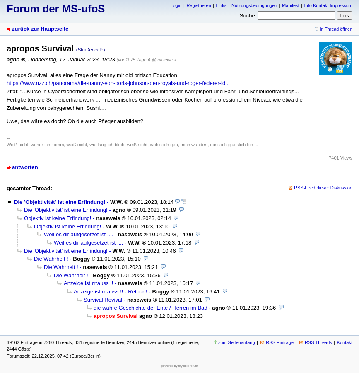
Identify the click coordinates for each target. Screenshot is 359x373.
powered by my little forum (179, 366)
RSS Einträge (280, 342)
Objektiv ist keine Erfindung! (58, 218)
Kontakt (344, 342)
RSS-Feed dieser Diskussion (323, 187)
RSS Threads (318, 342)
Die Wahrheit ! (51, 259)
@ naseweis (164, 59)
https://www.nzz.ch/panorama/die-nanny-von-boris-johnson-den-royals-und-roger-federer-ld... (118, 83)
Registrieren (198, 5)
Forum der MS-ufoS (56, 9)
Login (176, 5)
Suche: (248, 15)
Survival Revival (103, 300)
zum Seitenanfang (236, 342)
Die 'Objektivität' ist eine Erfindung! (59, 202)
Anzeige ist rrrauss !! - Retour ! (110, 291)
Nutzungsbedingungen (254, 5)
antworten (25, 167)
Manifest (290, 5)
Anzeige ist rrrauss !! (88, 283)
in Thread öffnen (336, 29)
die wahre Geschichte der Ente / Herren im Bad (150, 308)
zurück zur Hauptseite (40, 29)
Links (221, 5)
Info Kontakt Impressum (328, 5)
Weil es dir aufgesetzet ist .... (78, 234)
